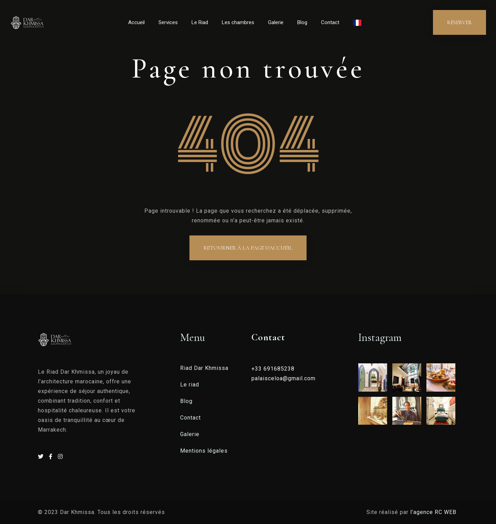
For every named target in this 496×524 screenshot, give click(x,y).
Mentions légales (204, 450)
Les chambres (238, 22)
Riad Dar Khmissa (204, 368)
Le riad (189, 384)
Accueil (136, 22)
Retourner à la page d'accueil (248, 247)
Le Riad (200, 22)
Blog (302, 22)
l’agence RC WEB (434, 512)
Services (168, 22)
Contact (330, 22)
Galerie (275, 22)
